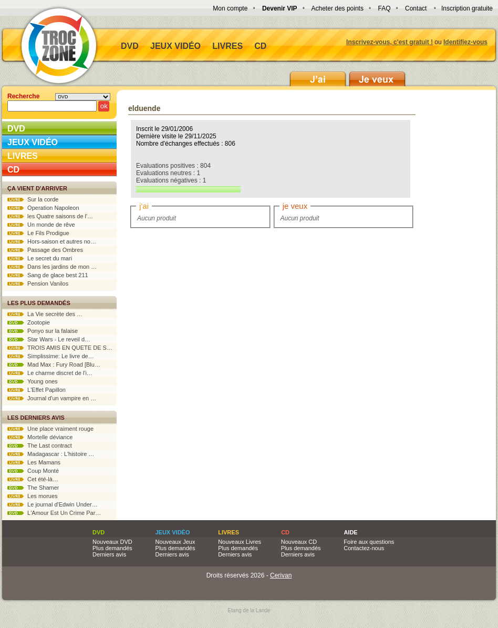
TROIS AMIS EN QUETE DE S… (59, 348)
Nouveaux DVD (112, 542)
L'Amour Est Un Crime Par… (54, 513)
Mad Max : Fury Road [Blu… (53, 364)
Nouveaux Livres (239, 542)
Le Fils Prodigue (38, 233)
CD (260, 46)
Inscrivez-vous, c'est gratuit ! (389, 42)
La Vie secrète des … (44, 314)
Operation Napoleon (43, 208)
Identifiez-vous (465, 42)
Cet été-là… (32, 479)
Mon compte (230, 8)
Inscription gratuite (467, 8)
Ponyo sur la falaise (42, 331)
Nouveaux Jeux (175, 542)
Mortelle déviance (39, 437)
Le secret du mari (39, 258)
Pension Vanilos (37, 283)
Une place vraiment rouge (50, 429)
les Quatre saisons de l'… (50, 216)
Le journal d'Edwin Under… (52, 504)
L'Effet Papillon (36, 390)
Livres (227, 46)
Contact (416, 8)
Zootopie (28, 322)
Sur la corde (32, 199)
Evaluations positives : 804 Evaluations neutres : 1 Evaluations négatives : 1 (188, 177)
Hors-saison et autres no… (51, 241)
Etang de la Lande (248, 610)
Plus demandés (112, 548)
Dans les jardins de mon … (52, 267)
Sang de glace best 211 (47, 275)
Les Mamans (33, 462)
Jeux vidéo (175, 46)
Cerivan (281, 575)
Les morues (32, 496)
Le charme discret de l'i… (49, 373)
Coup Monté (33, 471)
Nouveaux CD (299, 542)
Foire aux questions (369, 542)
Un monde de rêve (41, 224)
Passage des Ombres (45, 250)
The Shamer (33, 487)
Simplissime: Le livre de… (50, 356)
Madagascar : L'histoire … (51, 454)
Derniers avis (109, 554)
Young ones (32, 381)
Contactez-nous (364, 548)
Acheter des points (338, 8)
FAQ (384, 8)
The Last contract (39, 445)
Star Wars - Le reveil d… (48, 339)
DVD (130, 46)
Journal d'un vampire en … (51, 398)
